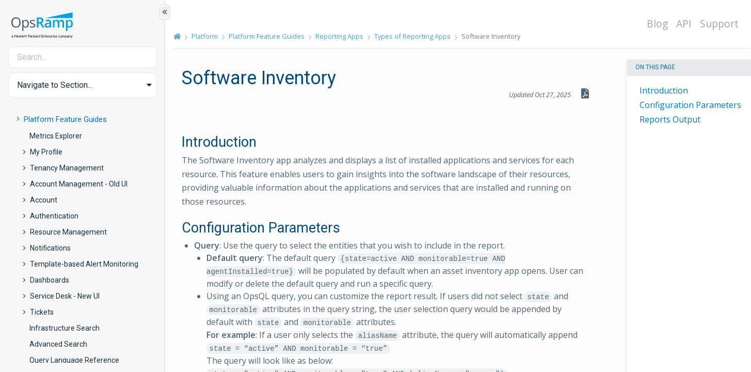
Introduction (664, 90)
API (684, 23)
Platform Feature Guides (65, 119)
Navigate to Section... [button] (54, 85)
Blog (657, 23)
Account (43, 200)
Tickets (42, 312)
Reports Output (670, 119)
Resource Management (68, 232)
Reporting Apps (339, 36)
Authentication (54, 216)
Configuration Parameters (690, 105)
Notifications (50, 248)
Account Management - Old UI (78, 184)
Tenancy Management (67, 168)
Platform (204, 36)
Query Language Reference (74, 360)
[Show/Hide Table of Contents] (164, 12)
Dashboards (49, 280)
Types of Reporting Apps (412, 36)
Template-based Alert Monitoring (84, 264)
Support (719, 23)
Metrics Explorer (55, 136)
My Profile (46, 152)
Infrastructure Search (64, 328)
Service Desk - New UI (65, 296)
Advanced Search (58, 344)
